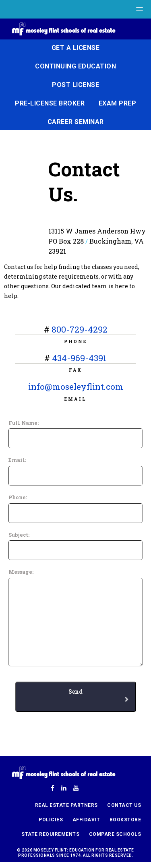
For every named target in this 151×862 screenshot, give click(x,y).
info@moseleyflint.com (75, 386)
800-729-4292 (80, 329)
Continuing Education (75, 66)
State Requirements (50, 834)
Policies (51, 820)
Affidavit (86, 820)
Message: (20, 571)
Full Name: (23, 423)
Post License (75, 85)
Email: (17, 460)
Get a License (76, 48)
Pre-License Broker (50, 103)
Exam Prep (118, 103)
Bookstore (125, 820)
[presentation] (65, 727)
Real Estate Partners (66, 805)
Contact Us (124, 805)
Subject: (18, 534)
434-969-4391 (79, 358)
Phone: (17, 497)
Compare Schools (115, 834)
